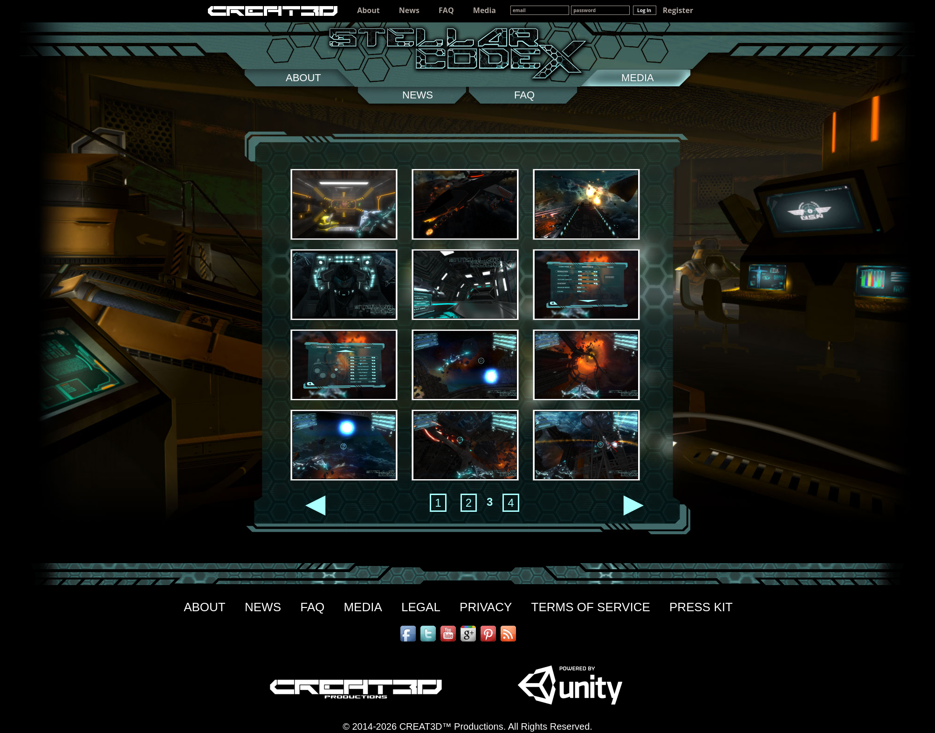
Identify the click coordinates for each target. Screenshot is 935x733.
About (368, 10)
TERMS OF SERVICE (590, 607)
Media (484, 10)
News (409, 10)
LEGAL (420, 607)
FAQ (446, 10)
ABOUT (205, 607)
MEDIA (363, 607)
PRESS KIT (701, 607)
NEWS (263, 607)
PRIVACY (486, 607)
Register (678, 10)
